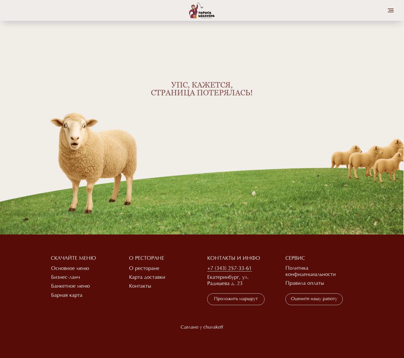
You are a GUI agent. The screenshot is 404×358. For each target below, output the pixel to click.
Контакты (140, 286)
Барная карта (66, 295)
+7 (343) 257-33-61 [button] (229, 268)
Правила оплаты (304, 283)
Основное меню (70, 268)
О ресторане (144, 268)
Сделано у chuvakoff (202, 327)
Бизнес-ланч (65, 277)
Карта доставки (147, 277)
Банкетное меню (70, 286)
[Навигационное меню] (391, 10)
